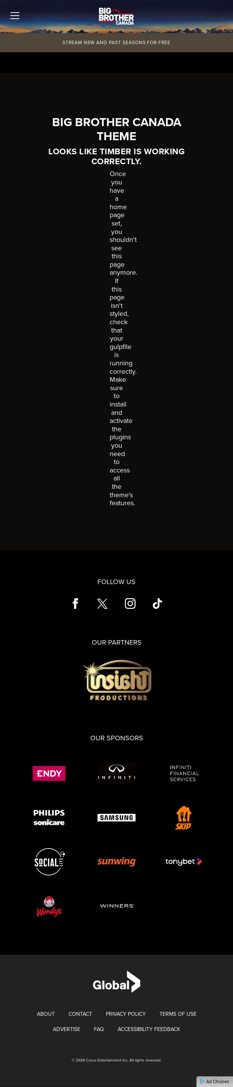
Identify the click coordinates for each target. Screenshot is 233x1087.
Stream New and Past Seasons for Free (116, 42)
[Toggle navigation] (15, 15)
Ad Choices (214, 1081)
